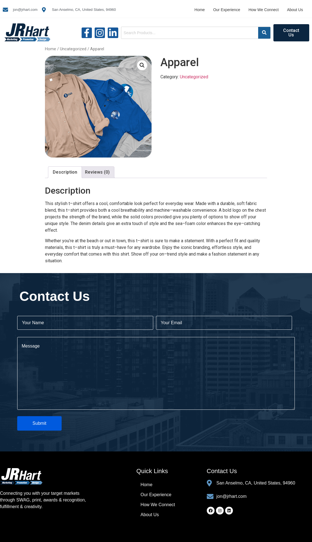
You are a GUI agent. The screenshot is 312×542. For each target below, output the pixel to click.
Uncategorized (73, 48)
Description (65, 172)
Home (200, 10)
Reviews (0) (97, 172)
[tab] (65, 172)
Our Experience (226, 10)
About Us (295, 10)
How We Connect (263, 10)
